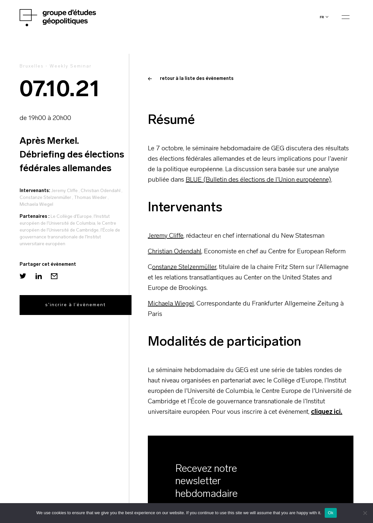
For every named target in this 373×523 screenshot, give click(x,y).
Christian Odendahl (100, 190)
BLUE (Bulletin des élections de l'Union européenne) (258, 180)
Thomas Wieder (90, 197)
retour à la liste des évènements (191, 78)
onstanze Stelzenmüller (184, 267)
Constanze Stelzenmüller (45, 197)
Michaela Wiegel (36, 204)
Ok (331, 512)
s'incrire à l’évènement (75, 305)
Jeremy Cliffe (64, 190)
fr (322, 17)
